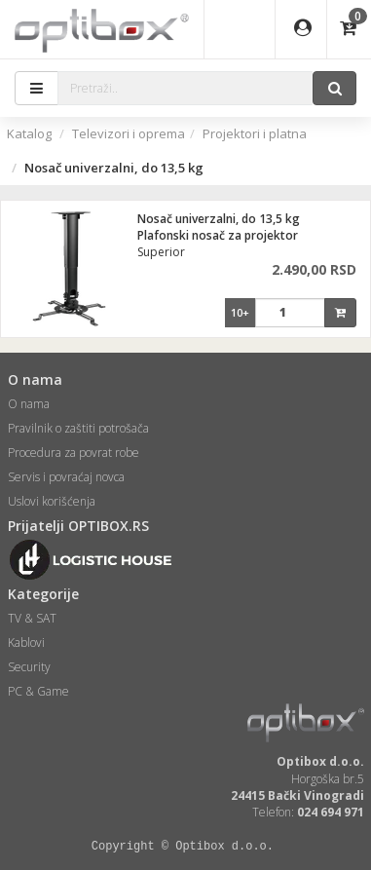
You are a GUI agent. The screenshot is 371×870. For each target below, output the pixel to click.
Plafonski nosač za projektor (217, 235)
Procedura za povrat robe (73, 452)
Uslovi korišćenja (51, 501)
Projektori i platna (255, 133)
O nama (29, 404)
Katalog (29, 133)
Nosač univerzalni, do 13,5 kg (218, 218)
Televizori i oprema (128, 133)
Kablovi (26, 642)
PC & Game (38, 691)
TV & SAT (32, 618)
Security (29, 667)
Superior (161, 252)
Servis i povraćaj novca (66, 477)
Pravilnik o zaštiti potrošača (78, 428)
